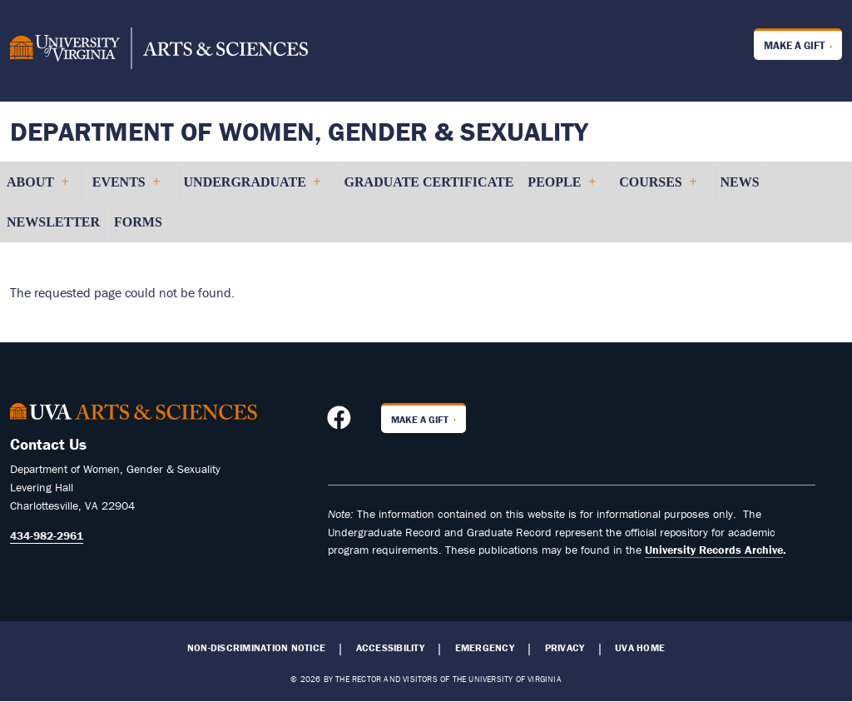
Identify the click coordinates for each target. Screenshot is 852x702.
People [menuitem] (561, 188)
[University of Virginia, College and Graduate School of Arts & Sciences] (159, 50)
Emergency (484, 648)
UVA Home (640, 648)
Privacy (565, 648)
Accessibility (390, 648)
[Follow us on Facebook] (341, 422)
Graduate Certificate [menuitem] (429, 182)
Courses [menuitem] (657, 188)
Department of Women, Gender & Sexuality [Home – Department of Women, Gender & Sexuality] (299, 131)
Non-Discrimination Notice (256, 648)
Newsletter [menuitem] (53, 222)
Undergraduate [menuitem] (252, 188)
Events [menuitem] (126, 188)
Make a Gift (794, 45)
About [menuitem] (37, 188)
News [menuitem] (740, 182)
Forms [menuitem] (138, 222)
